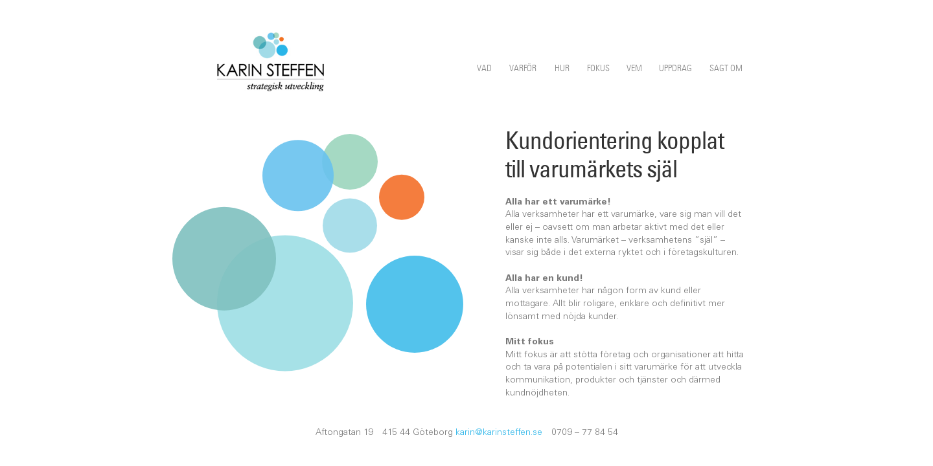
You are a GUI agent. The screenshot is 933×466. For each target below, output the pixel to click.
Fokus (598, 68)
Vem (634, 68)
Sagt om (726, 68)
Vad (484, 68)
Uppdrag (675, 68)
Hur (562, 68)
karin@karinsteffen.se (498, 433)
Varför (522, 68)
